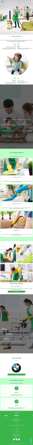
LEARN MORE (16, 291)
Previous (0, 415)
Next (32, 415)
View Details (16, 374)
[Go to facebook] (31, 443)
